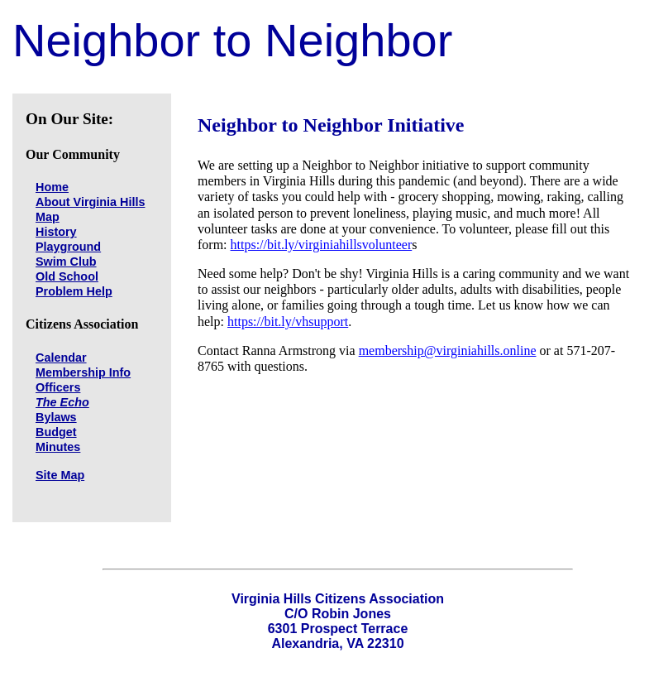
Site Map (60, 475)
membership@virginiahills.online (448, 350)
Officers (58, 387)
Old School (67, 276)
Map (48, 216)
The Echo (62, 402)
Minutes (58, 447)
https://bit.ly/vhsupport (287, 321)
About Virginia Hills (90, 202)
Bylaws (56, 417)
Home (52, 187)
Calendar (61, 357)
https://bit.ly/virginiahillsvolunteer (322, 245)
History (56, 231)
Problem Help (74, 291)
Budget (56, 432)
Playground (68, 246)
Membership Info (83, 372)
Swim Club (66, 261)
